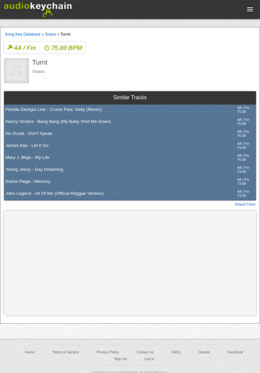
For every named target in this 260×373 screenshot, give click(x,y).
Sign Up (120, 359)
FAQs (175, 352)
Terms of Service (66, 352)
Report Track (245, 203)
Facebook (235, 352)
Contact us (145, 352)
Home (29, 352)
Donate (204, 352)
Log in (149, 359)
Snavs (50, 34)
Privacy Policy (108, 352)
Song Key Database (23, 34)
